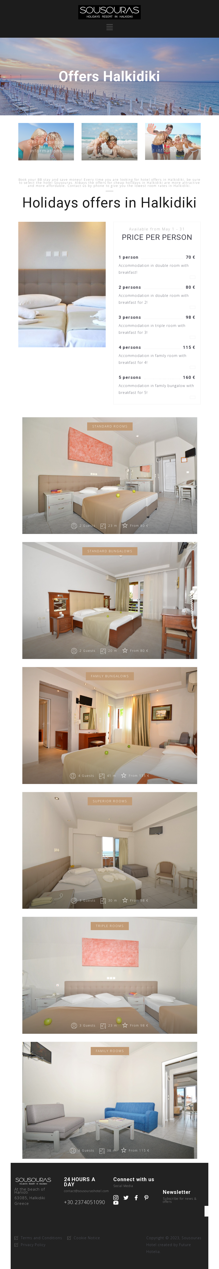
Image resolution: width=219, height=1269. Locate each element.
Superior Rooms (110, 801)
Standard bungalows (109, 551)
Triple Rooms (110, 926)
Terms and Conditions (41, 1237)
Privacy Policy (33, 1244)
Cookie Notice (87, 1237)
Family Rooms (110, 1051)
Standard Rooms (110, 426)
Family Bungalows (110, 676)
